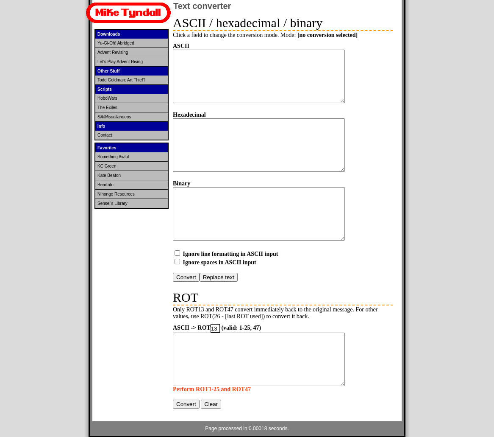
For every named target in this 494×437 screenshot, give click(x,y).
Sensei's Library (112, 203)
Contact (104, 135)
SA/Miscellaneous (114, 117)
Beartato (105, 184)
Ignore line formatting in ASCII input (230, 254)
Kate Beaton (109, 175)
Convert (186, 277)
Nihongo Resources (116, 194)
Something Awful (113, 156)
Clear (211, 404)
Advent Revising (112, 52)
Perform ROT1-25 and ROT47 (212, 389)
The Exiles (107, 107)
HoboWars (107, 98)
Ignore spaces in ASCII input (219, 262)
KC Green (106, 166)
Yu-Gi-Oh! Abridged (115, 43)
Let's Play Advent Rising (120, 61)
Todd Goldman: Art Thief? (121, 80)
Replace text (218, 277)
